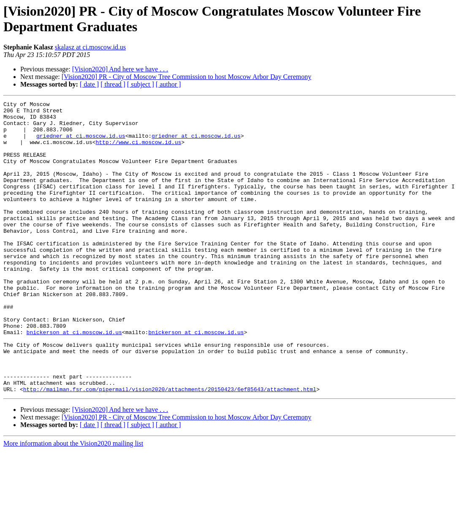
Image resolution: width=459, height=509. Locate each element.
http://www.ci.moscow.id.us (138, 151)
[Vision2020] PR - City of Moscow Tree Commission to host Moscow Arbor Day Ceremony (186, 76)
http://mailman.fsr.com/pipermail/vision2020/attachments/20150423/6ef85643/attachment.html (169, 447)
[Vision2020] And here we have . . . (120, 69)
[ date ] (89, 84)
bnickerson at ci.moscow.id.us (74, 379)
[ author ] (168, 84)
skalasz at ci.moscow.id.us (90, 47)
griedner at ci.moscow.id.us (80, 143)
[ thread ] (112, 84)
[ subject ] (140, 84)
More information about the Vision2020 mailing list (73, 501)
